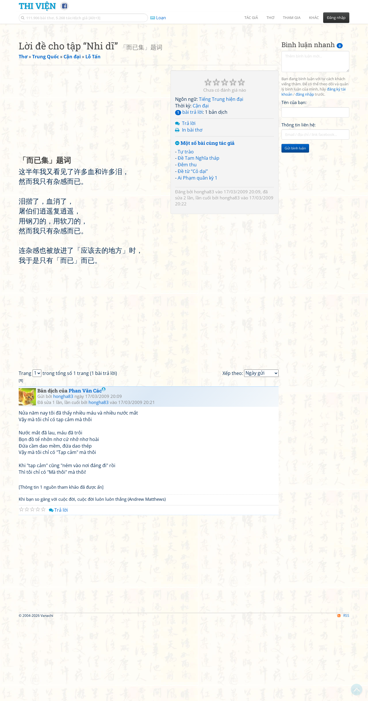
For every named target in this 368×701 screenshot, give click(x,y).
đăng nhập (305, 174)
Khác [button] (314, 17)
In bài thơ (192, 210)
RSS (343, 696)
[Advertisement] (184, 67)
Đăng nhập (336, 17)
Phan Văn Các (87, 471)
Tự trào (186, 232)
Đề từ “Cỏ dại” (193, 252)
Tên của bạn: (293, 183)
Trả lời (188, 204)
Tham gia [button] (291, 17)
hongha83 (204, 272)
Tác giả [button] (251, 17)
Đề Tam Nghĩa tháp (198, 238)
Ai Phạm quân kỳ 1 (197, 258)
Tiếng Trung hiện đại (221, 179)
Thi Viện (37, 5)
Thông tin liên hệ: (298, 205)
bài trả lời (189, 192)
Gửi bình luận (295, 228)
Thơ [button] (270, 17)
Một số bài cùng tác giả (205, 223)
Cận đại (201, 186)
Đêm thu (187, 245)
